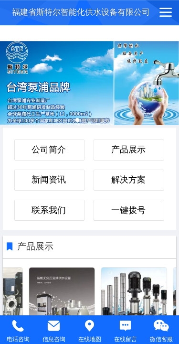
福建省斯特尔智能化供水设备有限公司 (81, 12)
